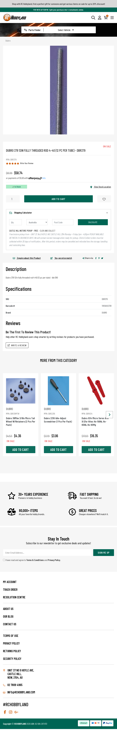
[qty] (15, 222)
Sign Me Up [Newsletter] (103, 552)
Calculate (92, 222)
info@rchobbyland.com (19, 692)
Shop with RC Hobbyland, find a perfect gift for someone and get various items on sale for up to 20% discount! (58, 3)
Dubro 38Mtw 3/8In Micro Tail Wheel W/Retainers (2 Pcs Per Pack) (20, 416)
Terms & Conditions (35, 560)
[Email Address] (47, 552)
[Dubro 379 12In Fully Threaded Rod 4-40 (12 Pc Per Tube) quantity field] (13, 198)
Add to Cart (58, 198)
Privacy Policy (54, 560)
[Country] (37, 222)
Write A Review (17, 345)
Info (44, 178)
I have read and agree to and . (32, 560)
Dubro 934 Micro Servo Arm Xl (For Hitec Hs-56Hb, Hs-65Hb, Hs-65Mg (96, 416)
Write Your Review (26, 163)
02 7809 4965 (12, 685)
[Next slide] (109, 414)
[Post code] (63, 222)
